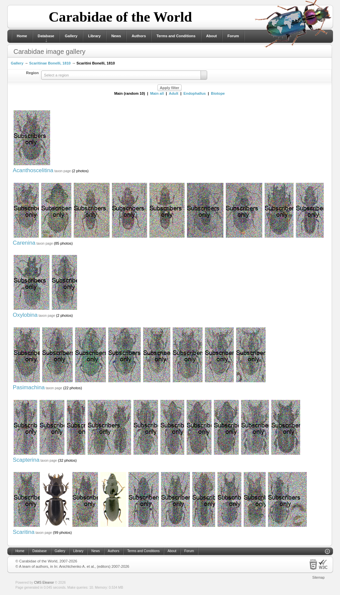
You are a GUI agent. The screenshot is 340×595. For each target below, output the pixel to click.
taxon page (62, 171)
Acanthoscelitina (33, 170)
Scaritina (24, 532)
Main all (157, 93)
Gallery (71, 36)
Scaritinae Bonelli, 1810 (50, 63)
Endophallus (195, 93)
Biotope (218, 93)
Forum (233, 36)
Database (46, 36)
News (116, 36)
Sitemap (318, 577)
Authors (138, 36)
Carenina (24, 243)
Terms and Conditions (175, 36)
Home (22, 36)
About (211, 36)
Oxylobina (25, 315)
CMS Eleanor (44, 582)
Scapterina (26, 460)
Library (94, 36)
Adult (173, 93)
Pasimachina (29, 387)
